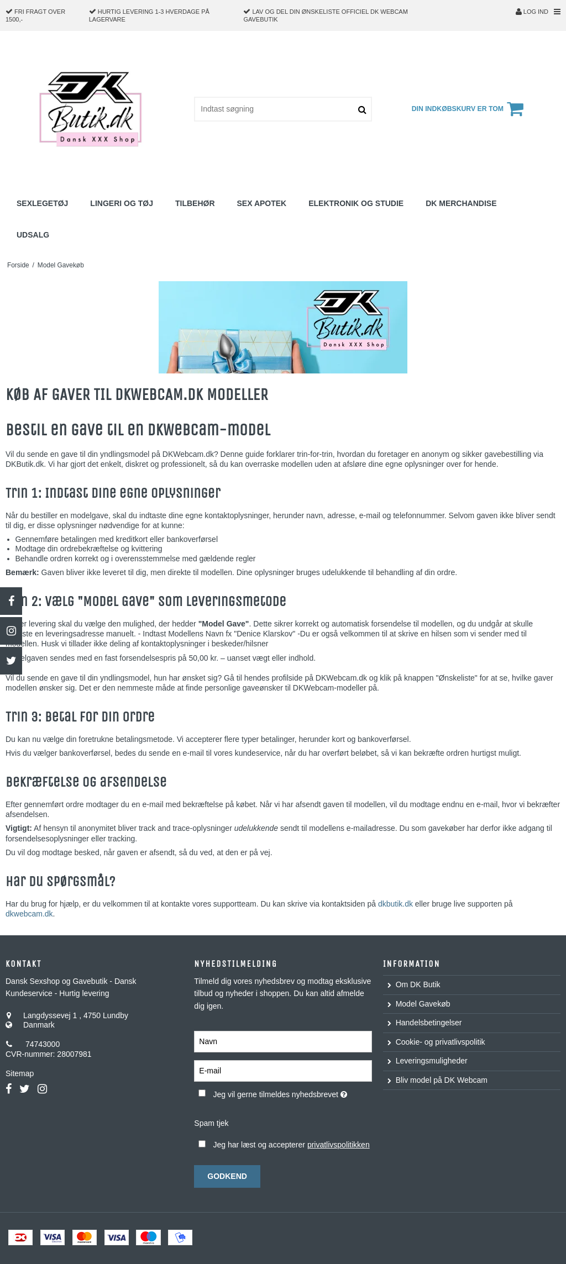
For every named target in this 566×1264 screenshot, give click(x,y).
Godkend (227, 1176)
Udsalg (33, 234)
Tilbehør (195, 203)
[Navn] (282, 1040)
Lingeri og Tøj (121, 203)
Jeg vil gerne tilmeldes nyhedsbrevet (292, 1092)
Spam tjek (211, 1123)
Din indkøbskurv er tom (469, 109)
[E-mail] (282, 1070)
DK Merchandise (461, 203)
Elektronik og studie (355, 203)
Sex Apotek (262, 203)
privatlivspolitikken (338, 1144)
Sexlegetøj (42, 203)
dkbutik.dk (395, 903)
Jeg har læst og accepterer (291, 1144)
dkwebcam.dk (29, 913)
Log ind (532, 11)
